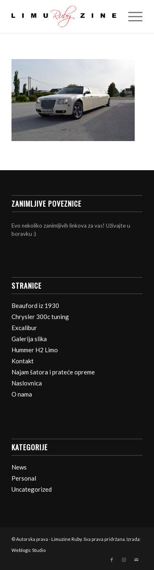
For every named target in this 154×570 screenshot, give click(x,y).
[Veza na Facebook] (112, 560)
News (19, 467)
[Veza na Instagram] (124, 560)
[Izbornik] (131, 16)
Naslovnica (26, 383)
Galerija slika (29, 338)
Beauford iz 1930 (35, 305)
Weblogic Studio (28, 550)
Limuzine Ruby (66, 539)
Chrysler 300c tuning (40, 316)
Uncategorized (31, 489)
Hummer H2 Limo (34, 349)
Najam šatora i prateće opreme (53, 372)
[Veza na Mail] (136, 560)
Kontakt (22, 361)
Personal (23, 478)
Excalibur (24, 327)
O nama (21, 394)
